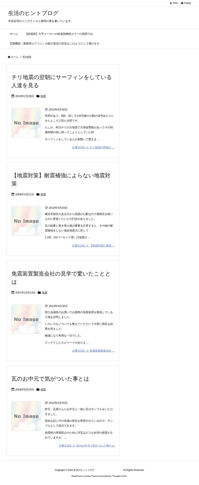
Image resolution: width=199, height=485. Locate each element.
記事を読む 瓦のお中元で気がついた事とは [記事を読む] (86, 445)
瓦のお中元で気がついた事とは (50, 379)
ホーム (14, 57)
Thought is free (119, 476)
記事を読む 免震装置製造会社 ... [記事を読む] (93, 350)
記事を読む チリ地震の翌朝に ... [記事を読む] (93, 147)
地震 (43, 96)
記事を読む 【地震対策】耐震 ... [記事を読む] (93, 245)
